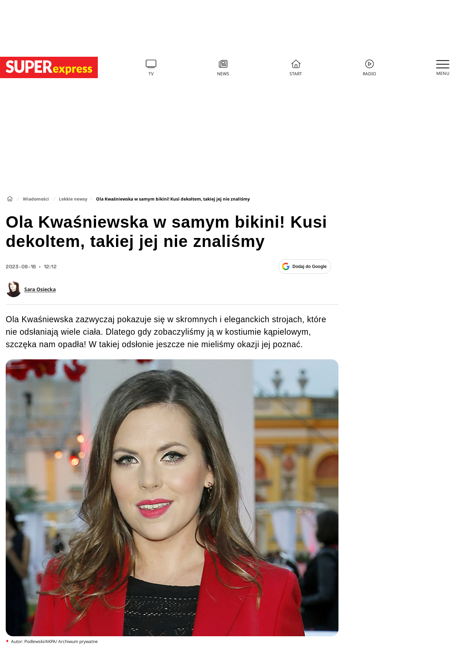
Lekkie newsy (73, 199)
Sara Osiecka (40, 289)
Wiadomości (36, 199)
